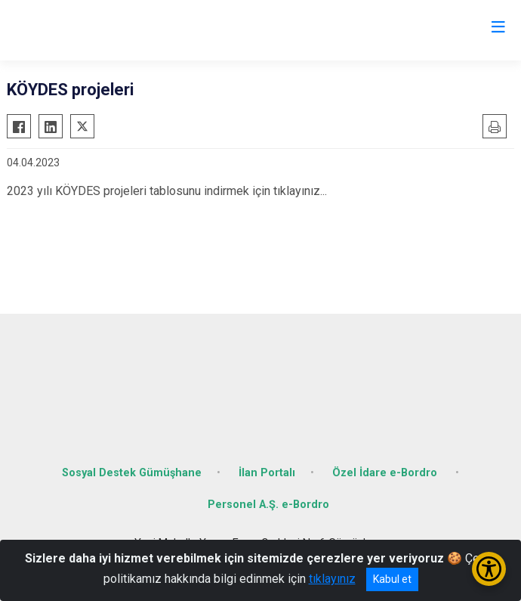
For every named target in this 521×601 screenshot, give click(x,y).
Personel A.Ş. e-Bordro (268, 504)
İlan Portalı (267, 472)
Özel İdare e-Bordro (386, 472)
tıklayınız (332, 579)
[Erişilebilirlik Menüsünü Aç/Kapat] (489, 569)
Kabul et (392, 579)
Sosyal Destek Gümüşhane (132, 472)
